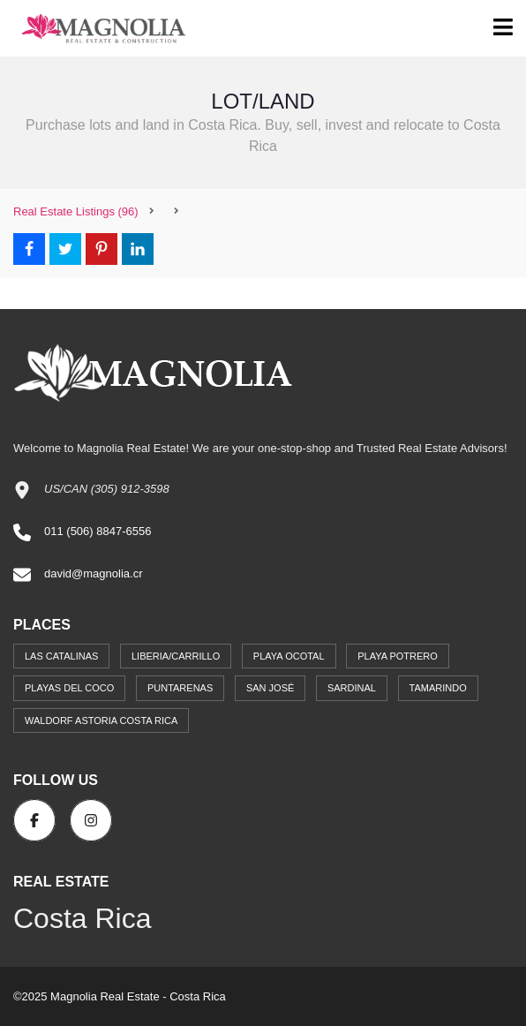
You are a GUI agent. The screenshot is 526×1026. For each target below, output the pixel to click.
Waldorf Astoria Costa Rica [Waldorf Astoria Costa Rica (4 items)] (101, 720)
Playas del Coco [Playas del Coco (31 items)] (69, 688)
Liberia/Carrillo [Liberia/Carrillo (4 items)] (176, 656)
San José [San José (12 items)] (270, 688)
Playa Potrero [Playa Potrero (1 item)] (397, 656)
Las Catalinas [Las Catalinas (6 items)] (61, 656)
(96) (76, 211)
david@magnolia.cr (93, 573)
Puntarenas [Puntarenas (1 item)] (180, 688)
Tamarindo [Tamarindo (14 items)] (438, 688)
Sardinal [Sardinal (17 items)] (351, 688)
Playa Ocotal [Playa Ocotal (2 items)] (289, 656)
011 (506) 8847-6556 (97, 531)
